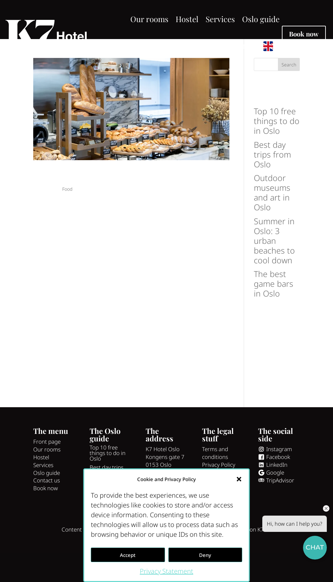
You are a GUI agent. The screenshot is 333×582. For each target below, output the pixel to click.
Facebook (278, 486)
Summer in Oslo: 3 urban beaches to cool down (274, 269)
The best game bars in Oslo (273, 312)
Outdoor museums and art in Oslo (272, 221)
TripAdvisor (280, 509)
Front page (47, 470)
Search (289, 93)
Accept (128, 555)
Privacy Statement (166, 571)
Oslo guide (261, 19)
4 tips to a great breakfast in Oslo (114, 204)
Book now (304, 33)
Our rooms (149, 19)
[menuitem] (271, 46)
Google (275, 501)
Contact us (237, 46)
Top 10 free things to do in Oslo (276, 149)
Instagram (279, 478)
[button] (239, 479)
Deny (205, 555)
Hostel (187, 19)
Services (220, 19)
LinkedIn (276, 493)
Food (67, 218)
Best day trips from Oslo (272, 183)
